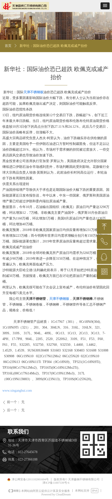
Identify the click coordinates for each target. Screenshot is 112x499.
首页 (8, 46)
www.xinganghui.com (17, 390)
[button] (105, 5)
